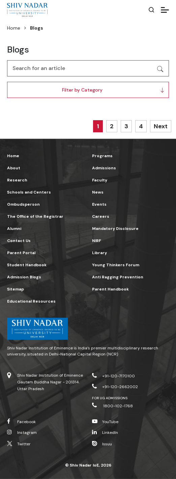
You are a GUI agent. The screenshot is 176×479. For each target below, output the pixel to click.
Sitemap (15, 289)
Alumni (14, 228)
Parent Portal (21, 252)
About (13, 168)
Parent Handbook (110, 289)
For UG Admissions (109, 398)
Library (99, 252)
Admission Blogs (24, 277)
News (98, 192)
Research (17, 180)
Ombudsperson (23, 204)
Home (13, 28)
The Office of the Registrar (35, 216)
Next (161, 126)
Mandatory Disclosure (115, 228)
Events (99, 204)
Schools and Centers (29, 192)
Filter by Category (82, 90)
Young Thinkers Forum (115, 265)
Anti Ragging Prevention (117, 277)
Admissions (104, 168)
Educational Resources (31, 301)
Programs (102, 156)
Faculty (99, 180)
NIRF (96, 240)
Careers (100, 216)
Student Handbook (27, 265)
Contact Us (19, 240)
